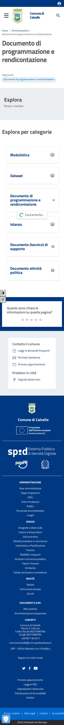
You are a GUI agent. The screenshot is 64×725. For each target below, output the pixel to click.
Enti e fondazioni (30, 502)
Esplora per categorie (27, 131)
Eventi (30, 594)
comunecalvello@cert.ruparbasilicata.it (30, 643)
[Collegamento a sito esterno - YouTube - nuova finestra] (36, 668)
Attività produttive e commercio (30, 541)
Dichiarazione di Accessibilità (30, 693)
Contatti (30, 620)
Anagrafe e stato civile (30, 528)
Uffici (30, 497)
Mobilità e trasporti (30, 555)
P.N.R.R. (30, 698)
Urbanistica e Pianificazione (30, 546)
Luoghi (30, 515)
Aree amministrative (30, 488)
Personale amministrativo (30, 511)
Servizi (30, 522)
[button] (59, 4)
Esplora (13, 99)
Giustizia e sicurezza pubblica (30, 559)
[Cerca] (58, 15)
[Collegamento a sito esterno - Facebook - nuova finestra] (30, 668)
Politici (30, 506)
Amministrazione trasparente (30, 613)
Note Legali (29, 713)
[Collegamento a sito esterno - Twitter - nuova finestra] (24, 668)
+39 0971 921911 (30, 638)
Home (5, 30)
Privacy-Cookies (12, 713)
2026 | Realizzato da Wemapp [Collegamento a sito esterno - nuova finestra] (32, 722)
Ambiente (30, 568)
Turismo (30, 550)
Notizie (30, 585)
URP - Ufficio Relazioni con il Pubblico (30, 649)
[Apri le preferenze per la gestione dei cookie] (6, 719)
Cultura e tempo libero (30, 532)
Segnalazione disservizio (30, 689)
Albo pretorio (30, 609)
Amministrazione (20, 30)
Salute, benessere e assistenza (30, 572)
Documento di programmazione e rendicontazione (27, 34)
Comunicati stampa (30, 589)
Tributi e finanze (30, 563)
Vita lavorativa (30, 537)
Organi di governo (30, 493)
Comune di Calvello (37, 15)
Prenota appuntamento (30, 680)
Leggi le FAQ (30, 684)
